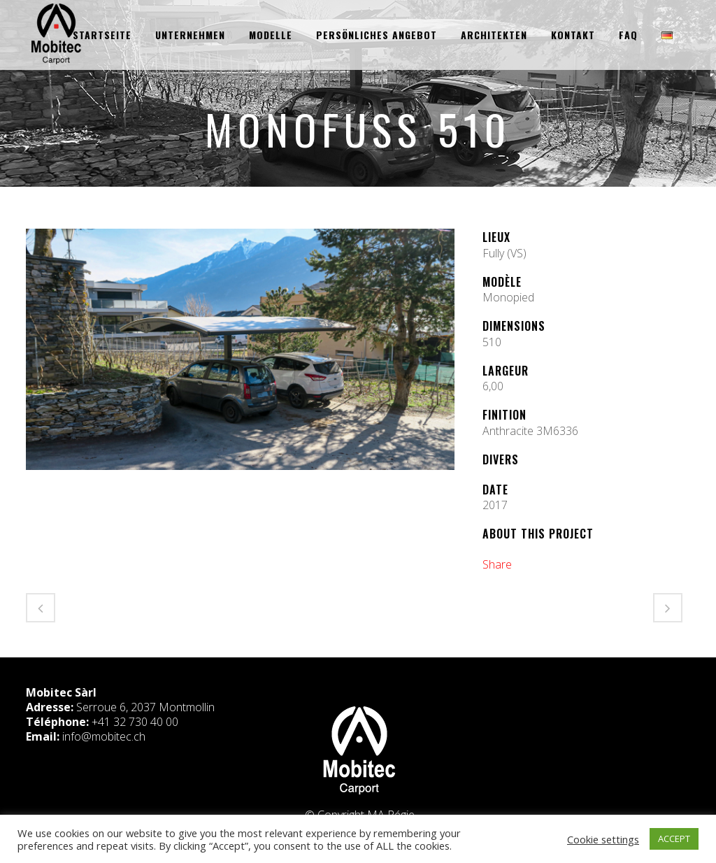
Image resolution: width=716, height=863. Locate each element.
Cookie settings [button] (603, 839)
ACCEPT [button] (674, 838)
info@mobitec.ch (103, 736)
